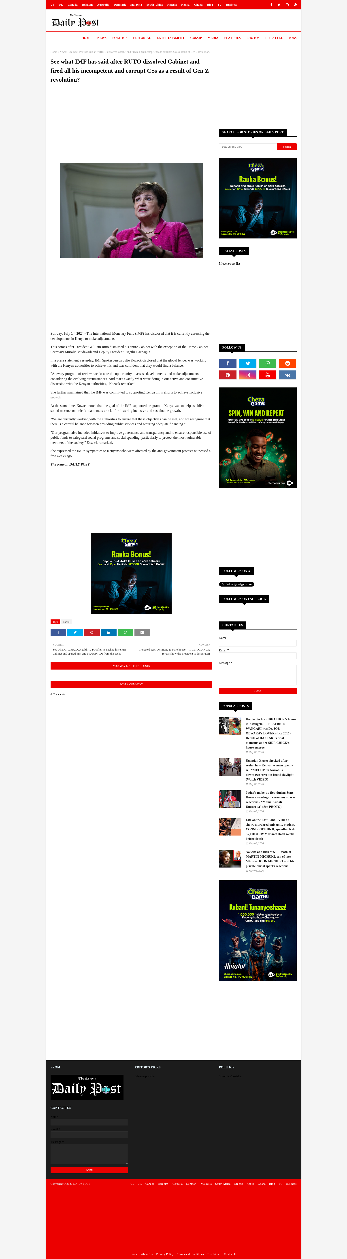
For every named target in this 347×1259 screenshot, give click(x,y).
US (52, 4)
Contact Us (230, 1254)
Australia (103, 4)
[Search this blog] (248, 146)
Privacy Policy (165, 1254)
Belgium (87, 4)
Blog (210, 4)
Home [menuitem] (86, 38)
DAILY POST (81, 1183)
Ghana (198, 4)
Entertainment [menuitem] (171, 38)
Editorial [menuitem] (142, 38)
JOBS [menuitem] (292, 38)
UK (61, 4)
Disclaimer (214, 1254)
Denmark (120, 4)
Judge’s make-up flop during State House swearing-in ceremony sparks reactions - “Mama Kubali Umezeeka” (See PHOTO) (271, 799)
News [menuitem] (101, 38)
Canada (73, 4)
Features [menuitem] (232, 38)
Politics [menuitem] (119, 38)
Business (231, 4)
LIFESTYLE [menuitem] (274, 38)
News (63, 51)
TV (219, 4)
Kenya (185, 4)
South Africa (155, 4)
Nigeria (172, 4)
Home (54, 51)
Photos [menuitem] (253, 38)
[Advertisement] (131, 128)
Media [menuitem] (213, 38)
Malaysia (136, 4)
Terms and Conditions (190, 1254)
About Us (147, 1254)
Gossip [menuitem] (196, 38)
